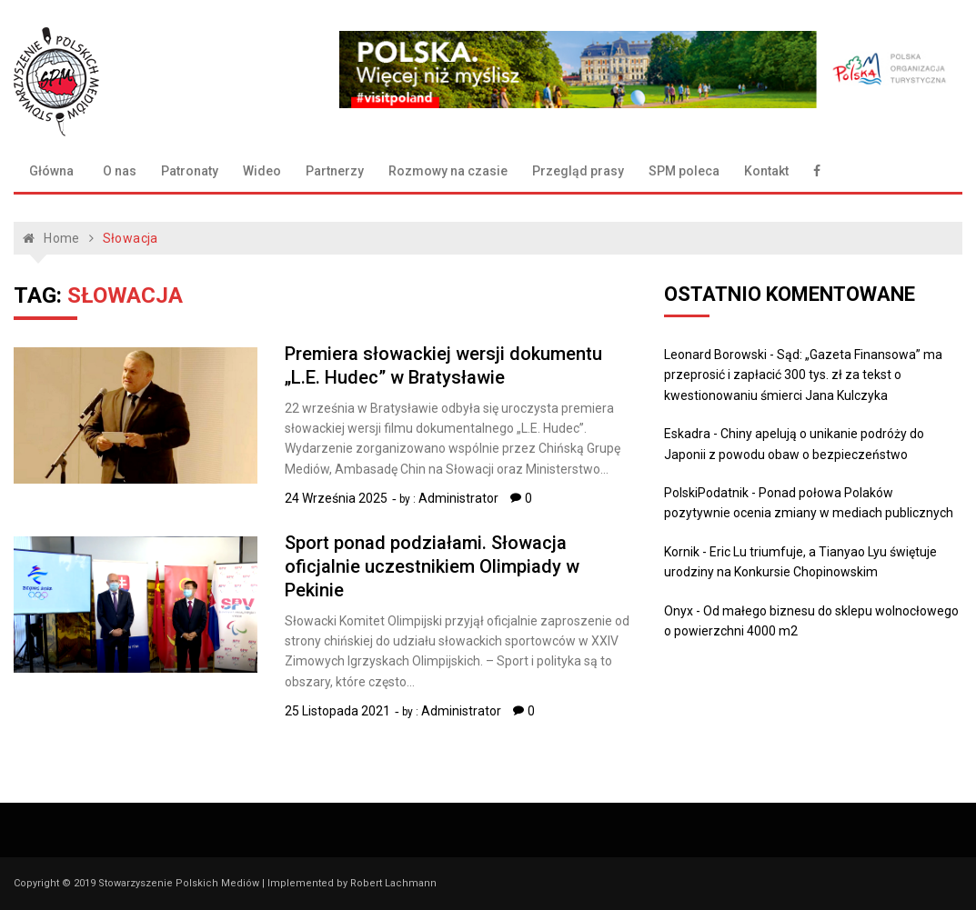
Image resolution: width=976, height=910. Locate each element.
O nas (119, 171)
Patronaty (189, 171)
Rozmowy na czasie (448, 171)
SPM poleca (684, 171)
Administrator (458, 498)
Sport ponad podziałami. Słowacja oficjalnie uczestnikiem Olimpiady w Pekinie (432, 566)
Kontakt (766, 171)
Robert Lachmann (393, 883)
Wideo (262, 171)
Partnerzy (335, 171)
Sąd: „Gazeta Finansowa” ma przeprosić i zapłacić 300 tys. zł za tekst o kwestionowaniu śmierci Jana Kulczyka (803, 375)
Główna (51, 171)
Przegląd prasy (578, 171)
